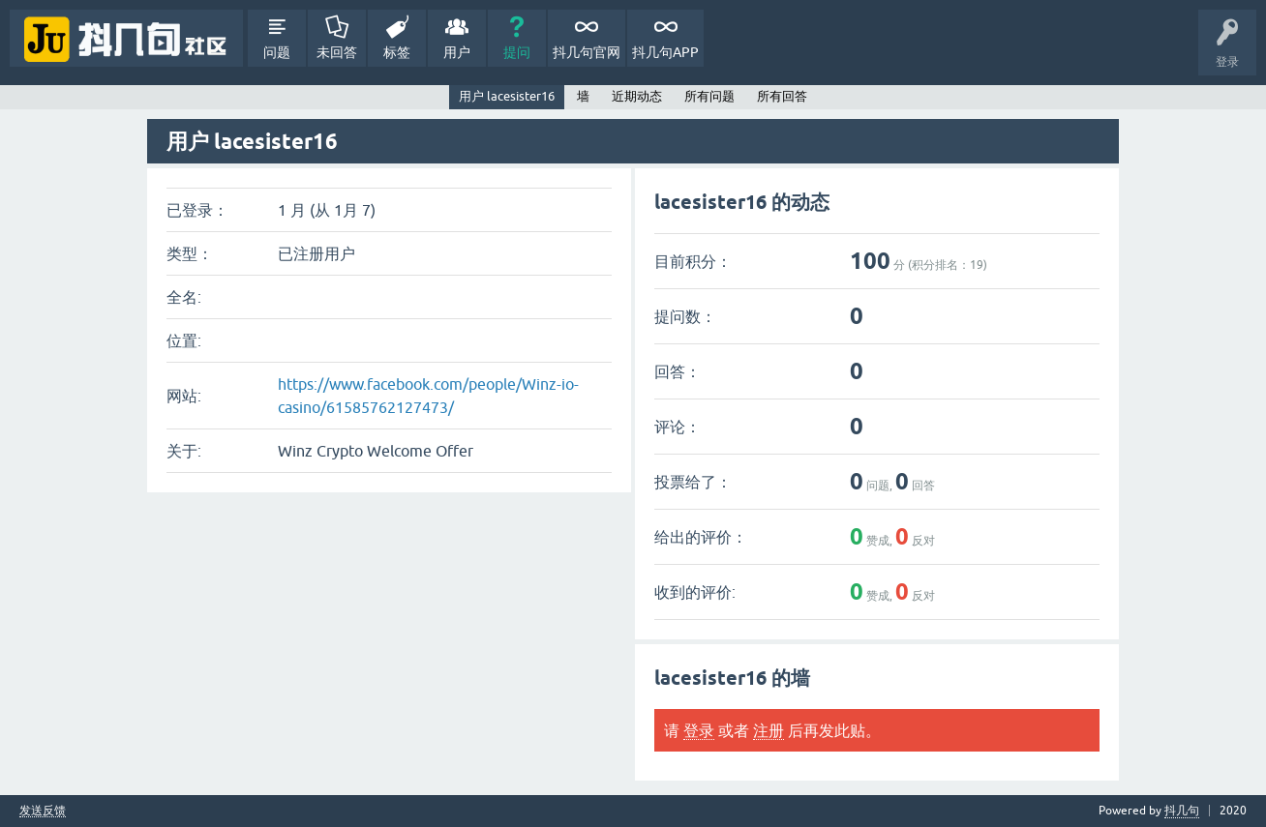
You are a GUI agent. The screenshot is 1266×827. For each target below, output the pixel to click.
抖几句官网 (586, 52)
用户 (456, 52)
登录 (698, 730)
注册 (768, 730)
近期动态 (637, 96)
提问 (516, 52)
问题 (276, 52)
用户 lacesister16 (507, 96)
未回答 (336, 52)
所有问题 (709, 96)
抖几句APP (665, 52)
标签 (396, 52)
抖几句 (1181, 810)
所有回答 (782, 96)
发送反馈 (42, 811)
